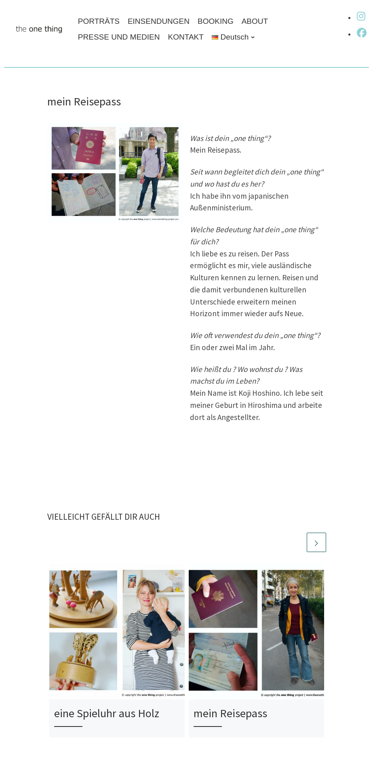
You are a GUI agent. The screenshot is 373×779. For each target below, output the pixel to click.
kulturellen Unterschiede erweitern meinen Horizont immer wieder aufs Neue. (248, 302)
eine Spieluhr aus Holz (106, 713)
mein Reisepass (230, 713)
